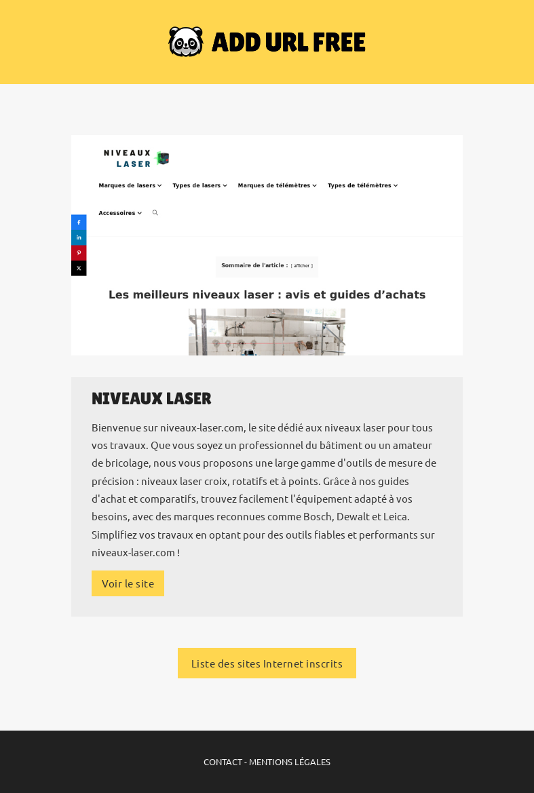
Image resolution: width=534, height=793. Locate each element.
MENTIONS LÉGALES (289, 761)
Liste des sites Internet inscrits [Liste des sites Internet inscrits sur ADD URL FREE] (267, 663)
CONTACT (223, 761)
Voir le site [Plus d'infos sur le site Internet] (128, 583)
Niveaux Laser (152, 398)
